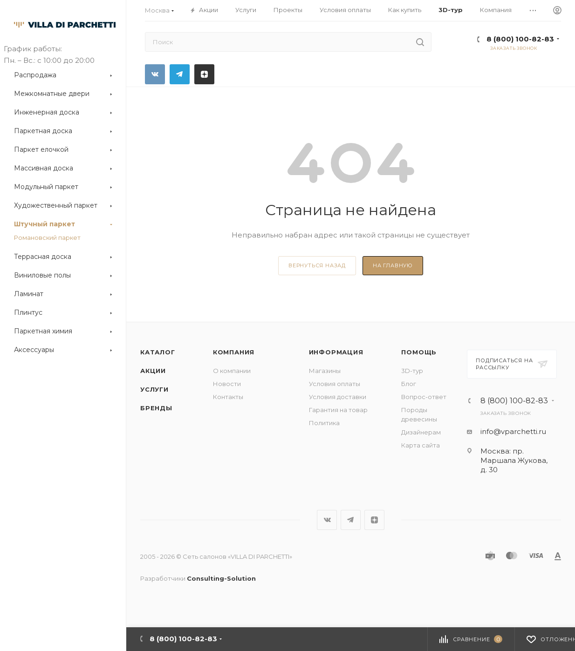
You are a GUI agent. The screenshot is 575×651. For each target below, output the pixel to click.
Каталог (157, 352)
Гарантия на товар (338, 410)
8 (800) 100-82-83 (520, 38)
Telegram (180, 74)
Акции (153, 370)
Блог (408, 383)
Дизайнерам (421, 432)
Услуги (154, 389)
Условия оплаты (334, 383)
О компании (232, 370)
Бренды (156, 408)
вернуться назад (317, 265)
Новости (227, 383)
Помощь (419, 352)
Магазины (325, 370)
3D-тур (412, 370)
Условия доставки (337, 396)
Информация (336, 352)
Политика (324, 423)
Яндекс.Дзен (204, 74)
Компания (233, 352)
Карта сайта (420, 445)
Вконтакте (155, 74)
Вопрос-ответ (423, 396)
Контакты (228, 396)
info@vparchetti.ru (513, 431)
